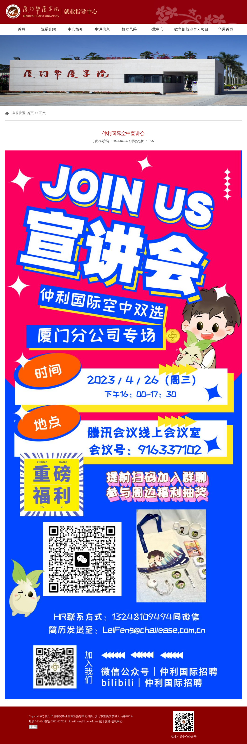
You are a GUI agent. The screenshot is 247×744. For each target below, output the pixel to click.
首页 (21, 29)
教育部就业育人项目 (191, 29)
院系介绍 (48, 29)
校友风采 (129, 29)
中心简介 (75, 29)
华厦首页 (225, 29)
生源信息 (102, 29)
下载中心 (156, 29)
